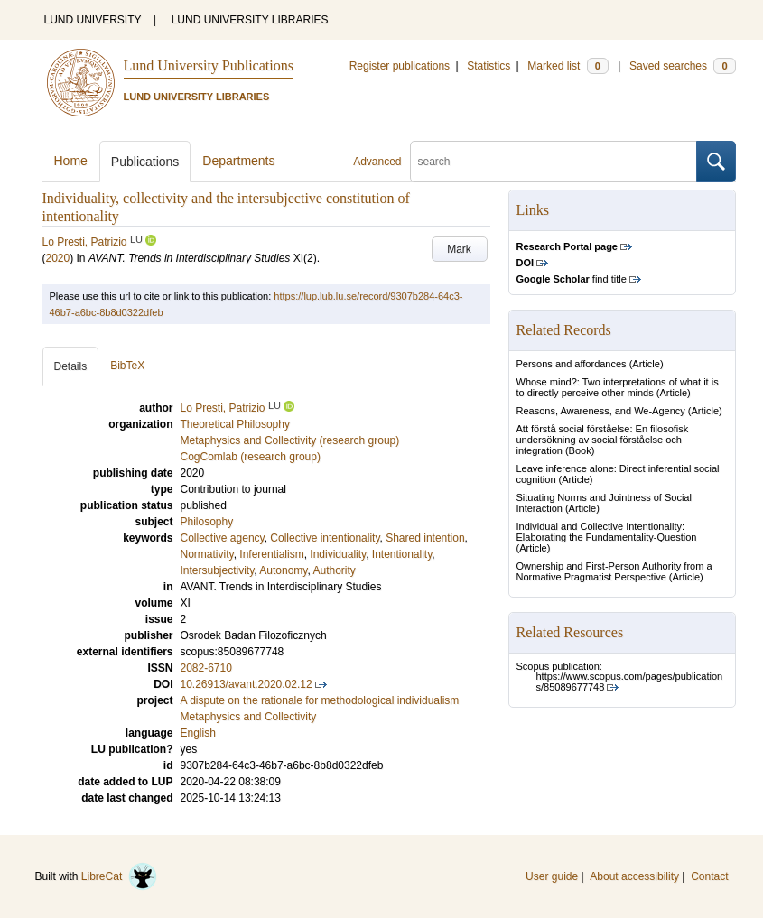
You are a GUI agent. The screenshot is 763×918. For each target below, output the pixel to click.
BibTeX (127, 365)
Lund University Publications (208, 65)
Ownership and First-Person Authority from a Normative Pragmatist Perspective (614, 571)
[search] (553, 161)
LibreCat (119, 876)
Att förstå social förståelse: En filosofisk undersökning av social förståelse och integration (602, 439)
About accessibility (634, 876)
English (198, 733)
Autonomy (283, 570)
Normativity (207, 554)
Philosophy (207, 521)
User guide (552, 876)
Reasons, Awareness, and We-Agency (600, 410)
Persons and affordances (571, 363)
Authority (333, 570)
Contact (709, 876)
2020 (58, 258)
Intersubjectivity (218, 570)
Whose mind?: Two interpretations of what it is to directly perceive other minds (617, 387)
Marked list (567, 66)
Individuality (338, 554)
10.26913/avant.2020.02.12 (246, 684)
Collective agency (223, 538)
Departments (238, 160)
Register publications (399, 66)
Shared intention (425, 538)
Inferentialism (271, 554)
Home (71, 160)
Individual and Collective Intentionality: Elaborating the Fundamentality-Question (606, 531)
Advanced (377, 161)
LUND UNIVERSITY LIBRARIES (250, 20)
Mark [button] (459, 249)
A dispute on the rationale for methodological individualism (320, 700)
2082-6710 (206, 668)
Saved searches (682, 66)
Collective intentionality (324, 538)
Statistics (488, 66)
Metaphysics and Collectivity (249, 716)
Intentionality (402, 554)
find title (571, 279)
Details (71, 366)
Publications (145, 161)
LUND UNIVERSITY (93, 20)
